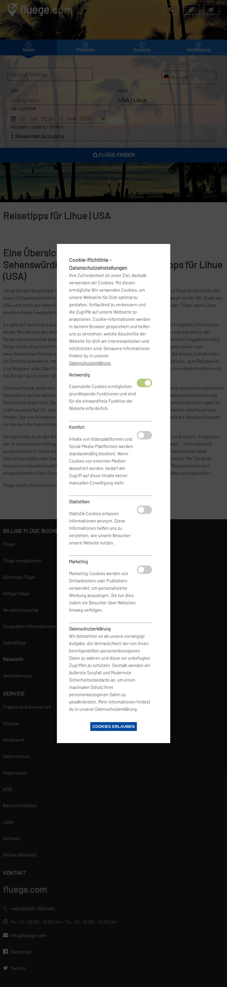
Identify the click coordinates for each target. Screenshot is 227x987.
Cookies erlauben (113, 726)
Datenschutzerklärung (90, 363)
